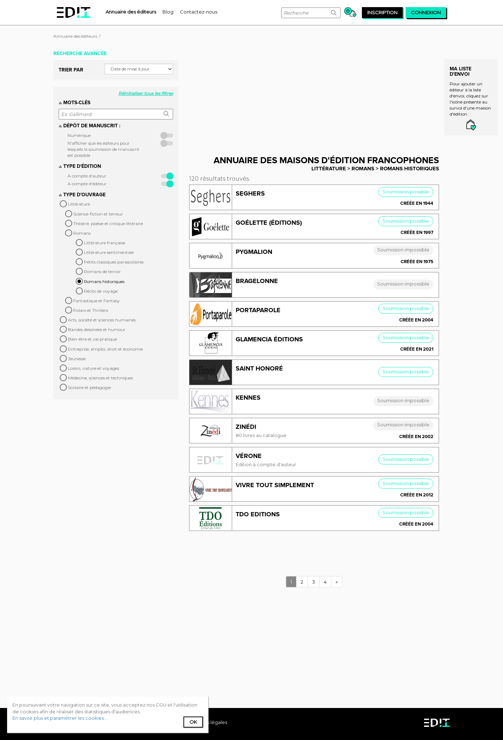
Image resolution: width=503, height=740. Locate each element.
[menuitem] (131, 12)
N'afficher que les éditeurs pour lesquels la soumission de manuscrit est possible (103, 149)
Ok (193, 722)
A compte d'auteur (87, 176)
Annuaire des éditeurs (75, 36)
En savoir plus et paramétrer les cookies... (59, 718)
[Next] (336, 582)
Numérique (79, 135)
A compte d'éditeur (87, 183)
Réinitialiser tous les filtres (145, 93)
